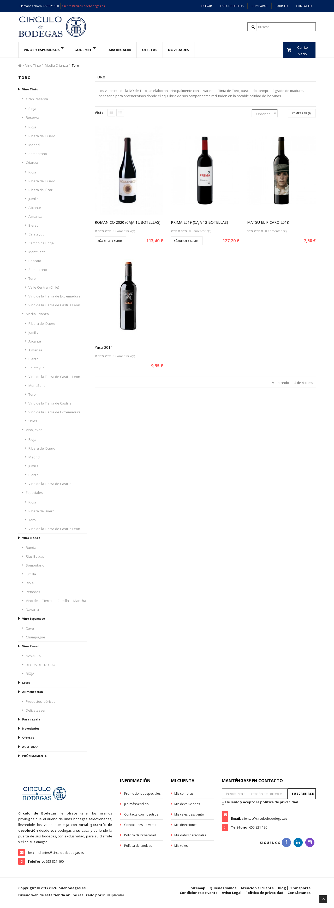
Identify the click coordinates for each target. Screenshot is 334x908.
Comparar (259, 6)
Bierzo (33, 225)
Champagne (35, 637)
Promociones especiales (141, 793)
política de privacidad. (279, 802)
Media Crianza (56, 65)
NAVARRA (33, 656)
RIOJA (30, 673)
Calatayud (36, 234)
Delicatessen (36, 710)
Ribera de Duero (41, 511)
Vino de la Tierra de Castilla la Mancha (56, 600)
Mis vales (181, 845)
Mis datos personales (190, 835)
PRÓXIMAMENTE (34, 756)
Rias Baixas (35, 556)
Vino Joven (34, 429)
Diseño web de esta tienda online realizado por (71, 895)
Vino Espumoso (33, 618)
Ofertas (28, 737)
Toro (32, 278)
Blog (282, 888)
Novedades (178, 49)
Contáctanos (299, 892)
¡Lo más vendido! (136, 804)
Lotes (26, 683)
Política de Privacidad (139, 835)
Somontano (37, 153)
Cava (30, 628)
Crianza (32, 162)
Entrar (206, 6)
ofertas (149, 49)
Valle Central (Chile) (43, 287)
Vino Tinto (33, 65)
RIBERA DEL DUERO (40, 664)
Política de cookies (137, 845)
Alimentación (32, 692)
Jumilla (33, 198)
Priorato (34, 260)
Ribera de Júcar (40, 190)
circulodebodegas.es (67, 888)
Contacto (304, 6)
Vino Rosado (31, 646)
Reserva (32, 117)
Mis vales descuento (189, 814)
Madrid (34, 144)
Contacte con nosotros (140, 814)
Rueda (31, 547)
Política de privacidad (264, 892)
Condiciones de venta (139, 825)
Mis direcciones (185, 825)
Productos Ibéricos (40, 701)
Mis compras (183, 793)
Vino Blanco (31, 538)
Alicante (34, 207)
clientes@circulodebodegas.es (83, 6)
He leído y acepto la (262, 802)
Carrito (282, 6)
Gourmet (83, 49)
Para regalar (32, 719)
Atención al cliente (257, 888)
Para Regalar (118, 49)
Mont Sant (36, 252)
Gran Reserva (37, 99)
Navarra (32, 609)
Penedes (33, 591)
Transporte (300, 888)
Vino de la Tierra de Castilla (49, 403)
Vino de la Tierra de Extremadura (54, 296)
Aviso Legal (231, 892)
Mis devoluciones (187, 804)
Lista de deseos (231, 6)
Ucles (32, 421)
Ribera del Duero (41, 136)
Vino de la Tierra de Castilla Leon (54, 305)
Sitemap (198, 888)
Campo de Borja (41, 243)
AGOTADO (30, 747)
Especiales (34, 492)
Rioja (32, 108)
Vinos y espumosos (42, 49)
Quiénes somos (223, 888)
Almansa (35, 216)
